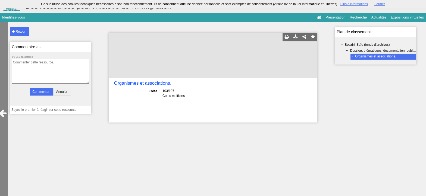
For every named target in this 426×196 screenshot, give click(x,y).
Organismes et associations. (375, 56)
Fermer (379, 4)
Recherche (358, 17)
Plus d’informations (354, 4)
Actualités (378, 17)
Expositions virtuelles (407, 17)
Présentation (335, 17)
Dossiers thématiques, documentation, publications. (387, 51)
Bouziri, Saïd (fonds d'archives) (367, 45)
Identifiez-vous (13, 17)
